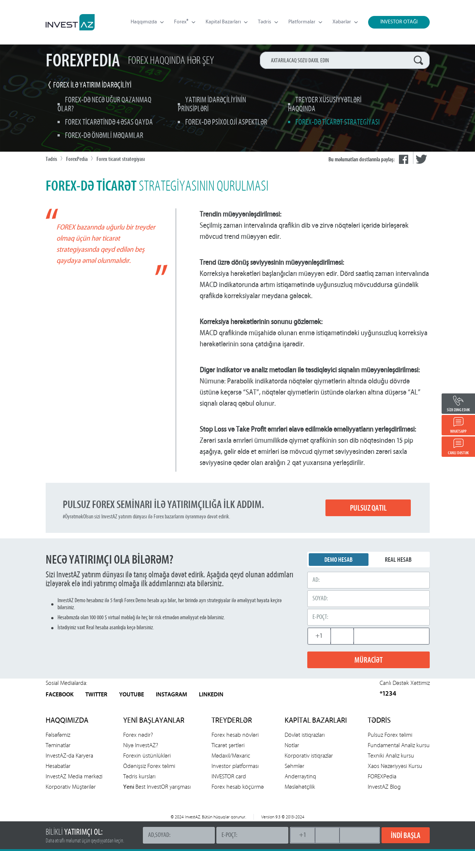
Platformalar (305, 22)
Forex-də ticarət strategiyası (337, 122)
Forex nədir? (138, 734)
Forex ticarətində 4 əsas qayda (109, 122)
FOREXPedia (382, 776)
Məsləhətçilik (300, 786)
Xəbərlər (345, 22)
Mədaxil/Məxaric (231, 755)
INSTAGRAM (171, 695)
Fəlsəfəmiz (58, 734)
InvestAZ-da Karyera (69, 755)
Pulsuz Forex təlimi (390, 734)
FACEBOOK (59, 695)
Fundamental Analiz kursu (399, 745)
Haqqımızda (147, 22)
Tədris (268, 22)
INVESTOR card (229, 776)
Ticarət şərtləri (228, 745)
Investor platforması (235, 765)
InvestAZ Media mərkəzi (74, 776)
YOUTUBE (131, 695)
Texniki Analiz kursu (391, 755)
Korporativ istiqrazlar (309, 755)
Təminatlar (58, 745)
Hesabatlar (58, 765)
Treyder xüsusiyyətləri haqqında (324, 104)
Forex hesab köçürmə (238, 786)
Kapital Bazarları (227, 22)
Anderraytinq (300, 776)
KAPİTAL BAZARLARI (316, 721)
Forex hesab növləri (235, 734)
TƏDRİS (379, 721)
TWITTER (96, 695)
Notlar (292, 745)
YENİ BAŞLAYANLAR (153, 721)
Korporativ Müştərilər (71, 786)
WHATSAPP (458, 431)
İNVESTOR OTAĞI (398, 22)
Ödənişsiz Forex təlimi (149, 765)
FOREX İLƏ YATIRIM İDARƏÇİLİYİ (92, 85)
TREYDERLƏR (232, 721)
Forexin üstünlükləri (147, 755)
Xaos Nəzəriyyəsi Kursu (395, 765)
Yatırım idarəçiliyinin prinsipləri (212, 104)
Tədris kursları (139, 776)
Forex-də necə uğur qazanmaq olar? (104, 104)
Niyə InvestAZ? (140, 745)
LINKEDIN (211, 695)
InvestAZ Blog (384, 786)
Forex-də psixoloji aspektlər (226, 122)
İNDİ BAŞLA (405, 835)
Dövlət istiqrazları (305, 734)
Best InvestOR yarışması (157, 786)
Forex (184, 22)
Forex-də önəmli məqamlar (104, 136)
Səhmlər (294, 765)
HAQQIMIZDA (67, 721)
